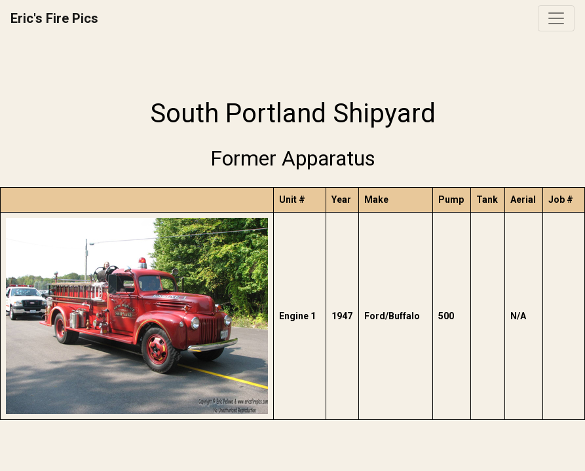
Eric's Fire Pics (54, 18)
